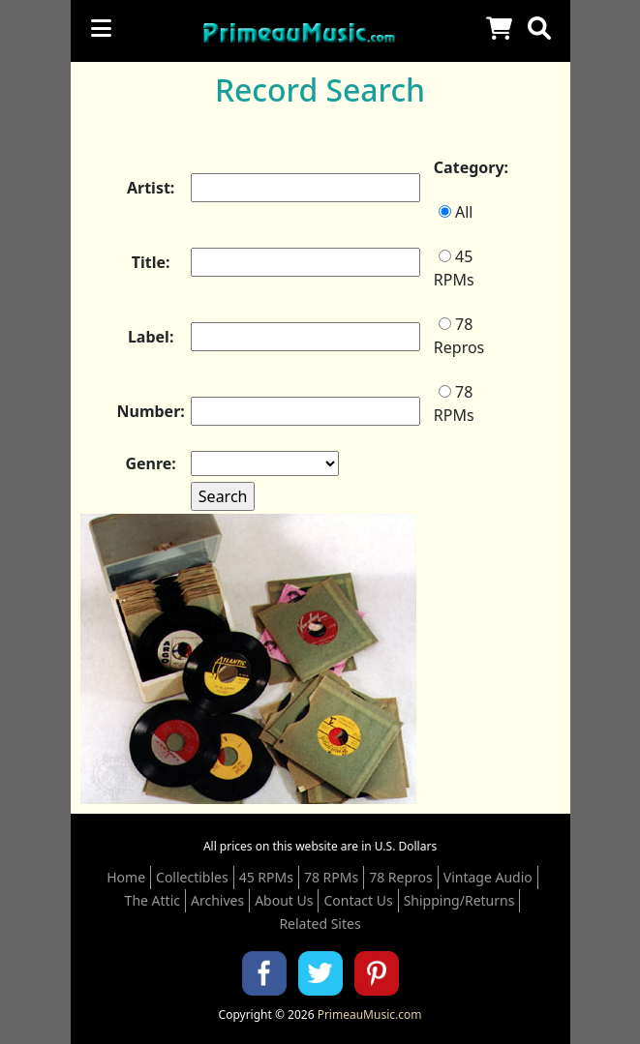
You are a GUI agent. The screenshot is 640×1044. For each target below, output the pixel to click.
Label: (150, 336)
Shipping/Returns (459, 900)
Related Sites (319, 923)
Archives (217, 900)
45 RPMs (454, 268)
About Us (284, 900)
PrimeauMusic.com (370, 1014)
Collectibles (192, 877)
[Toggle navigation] (101, 28)
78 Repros (459, 335)
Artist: (150, 187)
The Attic (152, 900)
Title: (151, 262)
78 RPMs (454, 403)
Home (126, 877)
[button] (539, 28)
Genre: (150, 463)
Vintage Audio (488, 877)
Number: (151, 411)
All (456, 212)
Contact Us (357, 900)
